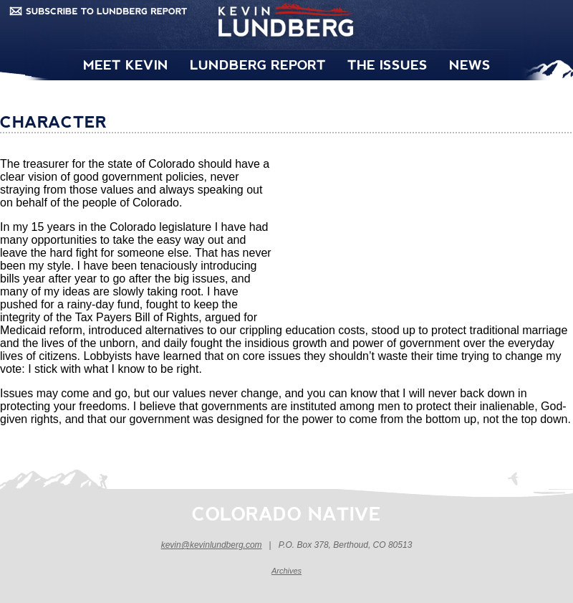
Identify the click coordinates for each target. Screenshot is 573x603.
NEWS (470, 64)
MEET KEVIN (125, 64)
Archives (286, 570)
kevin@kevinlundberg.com (211, 545)
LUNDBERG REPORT (258, 64)
